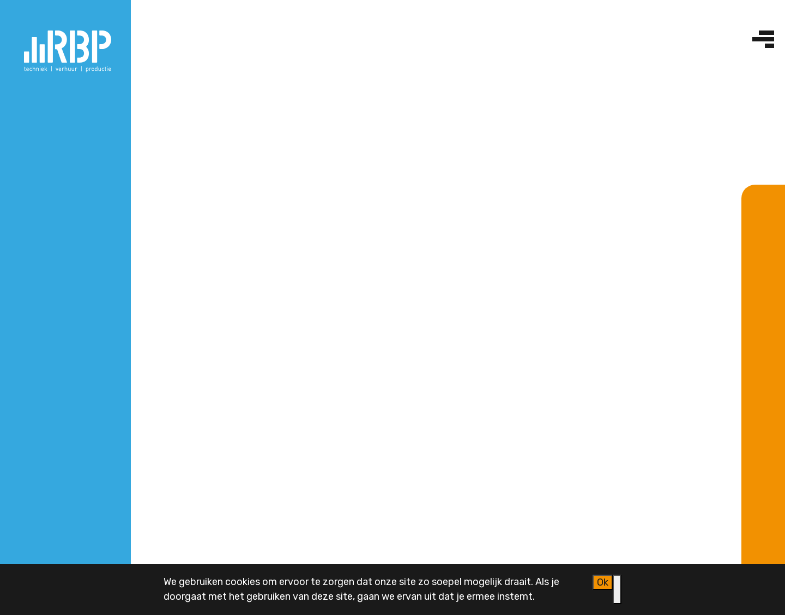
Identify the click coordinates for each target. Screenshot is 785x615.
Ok (602, 582)
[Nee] (617, 589)
